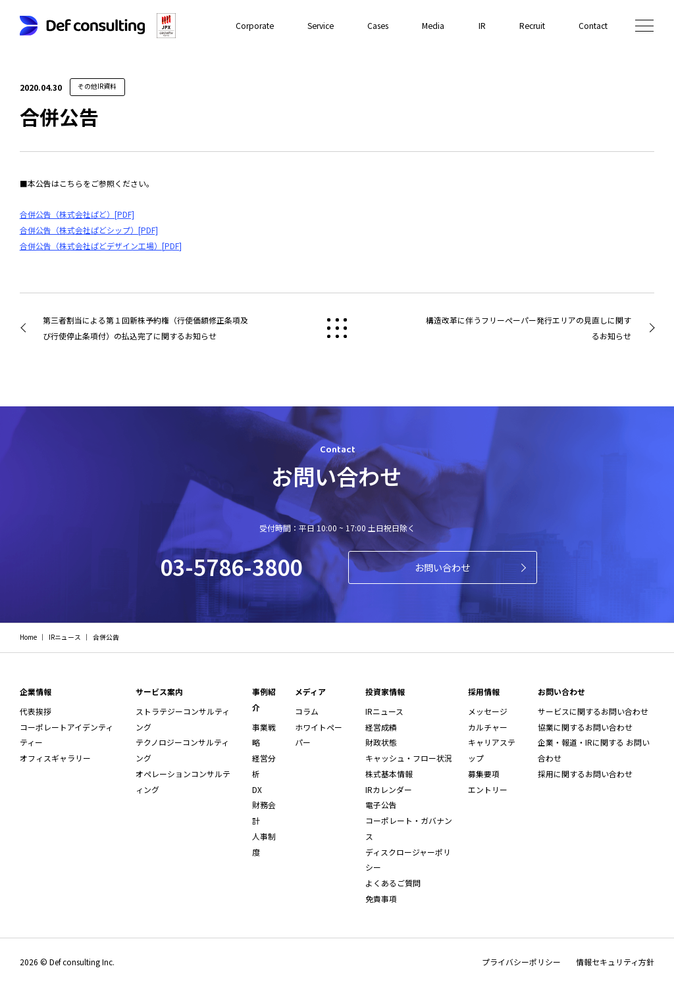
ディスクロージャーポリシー (408, 859)
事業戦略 (264, 734)
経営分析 (264, 765)
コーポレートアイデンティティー (66, 734)
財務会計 (264, 812)
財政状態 (381, 742)
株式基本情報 (389, 773)
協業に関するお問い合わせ (585, 727)
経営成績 (381, 727)
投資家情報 (385, 691)
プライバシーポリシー (521, 961)
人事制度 (264, 843)
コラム (307, 711)
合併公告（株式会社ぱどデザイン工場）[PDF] (101, 245)
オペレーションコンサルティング (183, 781)
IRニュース (384, 711)
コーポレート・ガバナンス (408, 828)
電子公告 (381, 804)
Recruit (532, 25)
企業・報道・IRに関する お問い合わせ (594, 749)
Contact (593, 25)
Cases (379, 25)
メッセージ (487, 711)
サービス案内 (159, 691)
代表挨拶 (35, 711)
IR (482, 25)
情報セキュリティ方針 (615, 961)
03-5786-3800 (231, 567)
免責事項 (381, 898)
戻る (337, 328)
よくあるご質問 (393, 882)
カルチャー (487, 727)
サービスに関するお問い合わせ (593, 711)
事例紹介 (264, 699)
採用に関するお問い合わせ (585, 773)
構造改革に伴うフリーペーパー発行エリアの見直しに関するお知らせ (528, 327)
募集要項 (484, 773)
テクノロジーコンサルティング (182, 749)
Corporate (259, 25)
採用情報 (484, 691)
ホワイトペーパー (318, 734)
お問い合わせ (442, 567)
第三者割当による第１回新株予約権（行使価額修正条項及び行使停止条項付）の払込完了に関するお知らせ (145, 327)
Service (323, 25)
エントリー (487, 789)
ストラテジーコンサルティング (183, 719)
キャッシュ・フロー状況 (408, 757)
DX (257, 789)
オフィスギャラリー (55, 757)
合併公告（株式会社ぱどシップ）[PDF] (89, 229)
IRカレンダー (388, 789)
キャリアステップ (491, 749)
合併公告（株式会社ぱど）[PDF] (77, 214)
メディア (310, 691)
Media (434, 25)
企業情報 (35, 691)
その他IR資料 (97, 86)
